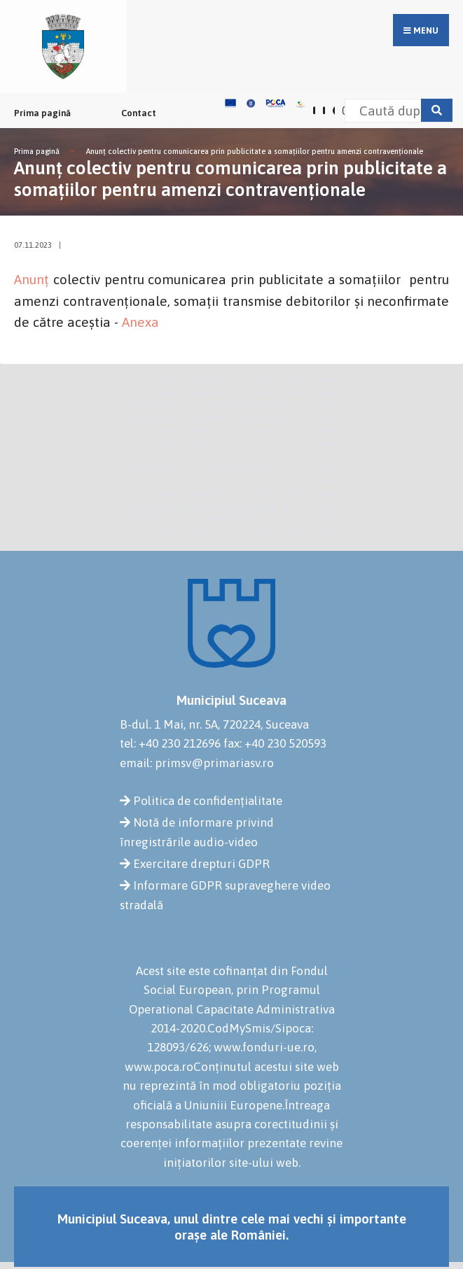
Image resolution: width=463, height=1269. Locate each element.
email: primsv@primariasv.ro (197, 763)
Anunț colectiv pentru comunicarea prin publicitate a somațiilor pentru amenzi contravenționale (254, 151)
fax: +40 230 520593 (274, 743)
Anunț (33, 279)
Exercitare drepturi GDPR (201, 864)
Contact (138, 113)
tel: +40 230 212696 (170, 743)
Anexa (140, 322)
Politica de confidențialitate (207, 801)
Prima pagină (42, 113)
